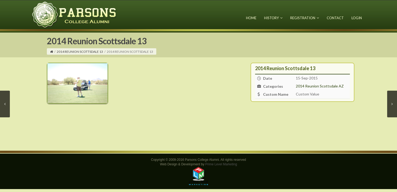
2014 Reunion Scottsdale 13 (80, 52)
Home (251, 18)
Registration (304, 18)
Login (356, 18)
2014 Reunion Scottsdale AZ (320, 86)
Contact (335, 18)
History (273, 18)
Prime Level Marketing (221, 164)
